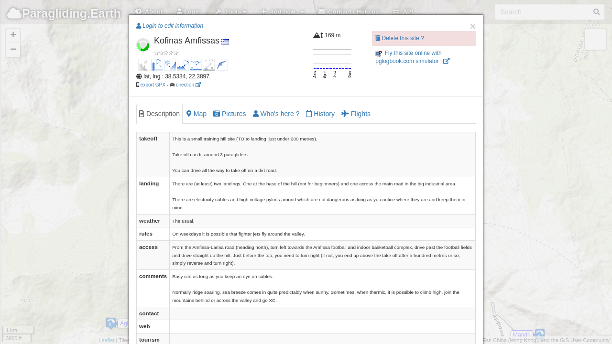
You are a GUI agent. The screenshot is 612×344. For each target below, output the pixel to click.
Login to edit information (169, 25)
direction (188, 84)
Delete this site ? (399, 38)
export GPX (153, 84)
